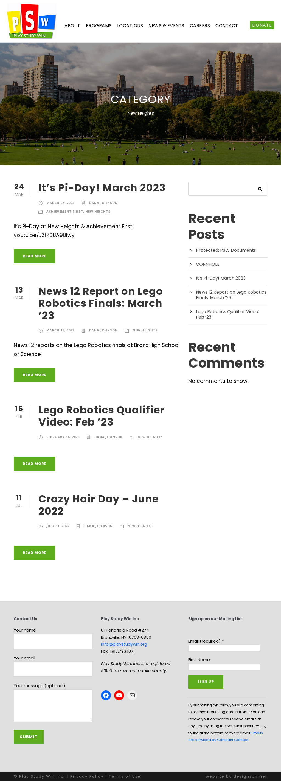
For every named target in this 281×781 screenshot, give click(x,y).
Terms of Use (125, 776)
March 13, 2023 (60, 330)
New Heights (98, 211)
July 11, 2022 (57, 526)
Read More (34, 256)
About (72, 25)
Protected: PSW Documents (226, 250)
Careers (200, 25)
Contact (226, 25)
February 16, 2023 (63, 437)
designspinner (250, 776)
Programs (99, 25)
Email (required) (206, 641)
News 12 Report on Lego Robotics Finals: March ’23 (100, 303)
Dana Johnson (103, 203)
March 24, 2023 (60, 203)
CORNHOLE (208, 264)
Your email (53, 666)
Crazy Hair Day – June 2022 (98, 505)
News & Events (166, 25)
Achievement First (64, 211)
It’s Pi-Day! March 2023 (102, 188)
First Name (199, 660)
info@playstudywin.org (124, 644)
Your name (53, 638)
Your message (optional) (53, 703)
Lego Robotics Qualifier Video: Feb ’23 (101, 416)
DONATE (262, 25)
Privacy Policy (87, 776)
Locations (130, 25)
